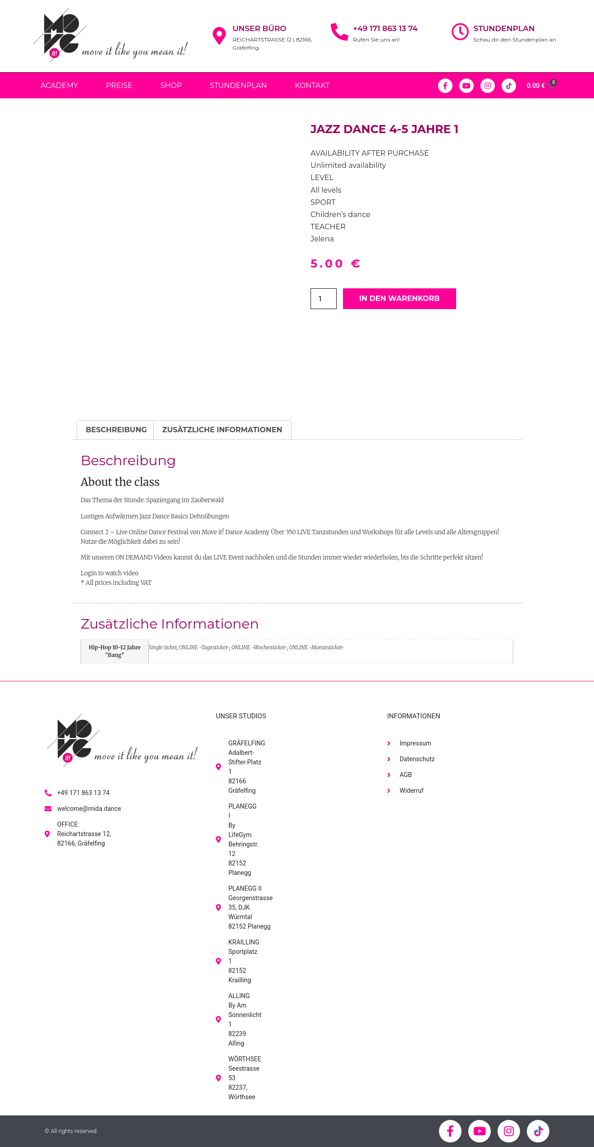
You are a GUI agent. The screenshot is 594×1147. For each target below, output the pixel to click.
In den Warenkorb (399, 298)
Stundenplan (504, 28)
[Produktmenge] (324, 298)
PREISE (119, 85)
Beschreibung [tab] (116, 430)
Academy (59, 85)
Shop (171, 85)
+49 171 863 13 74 (385, 28)
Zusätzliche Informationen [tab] (222, 430)
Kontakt (312, 85)
